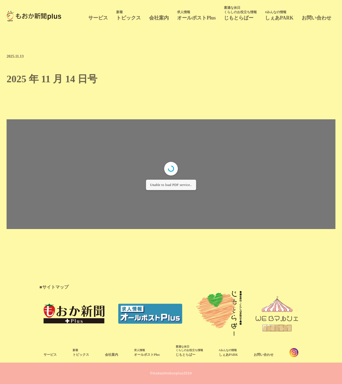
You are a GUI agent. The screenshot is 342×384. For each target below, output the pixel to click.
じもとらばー (240, 13)
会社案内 (159, 18)
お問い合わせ (316, 18)
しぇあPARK (279, 15)
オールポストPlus (196, 15)
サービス (98, 18)
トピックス (128, 15)
